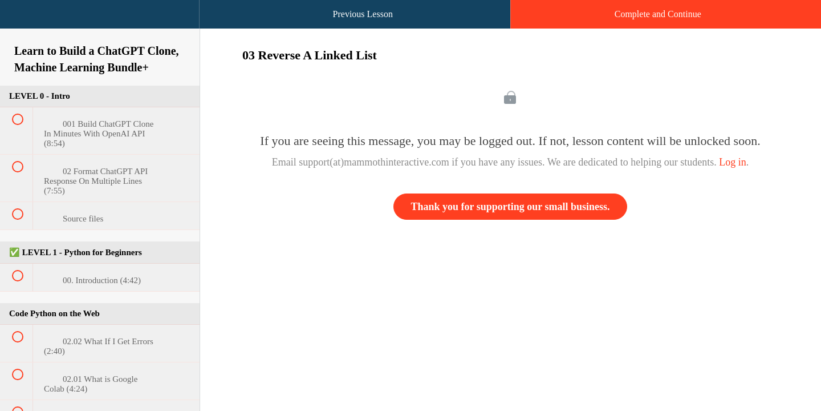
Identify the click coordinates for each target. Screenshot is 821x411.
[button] (20, 20)
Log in (732, 162)
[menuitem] (100, 25)
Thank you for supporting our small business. (510, 206)
